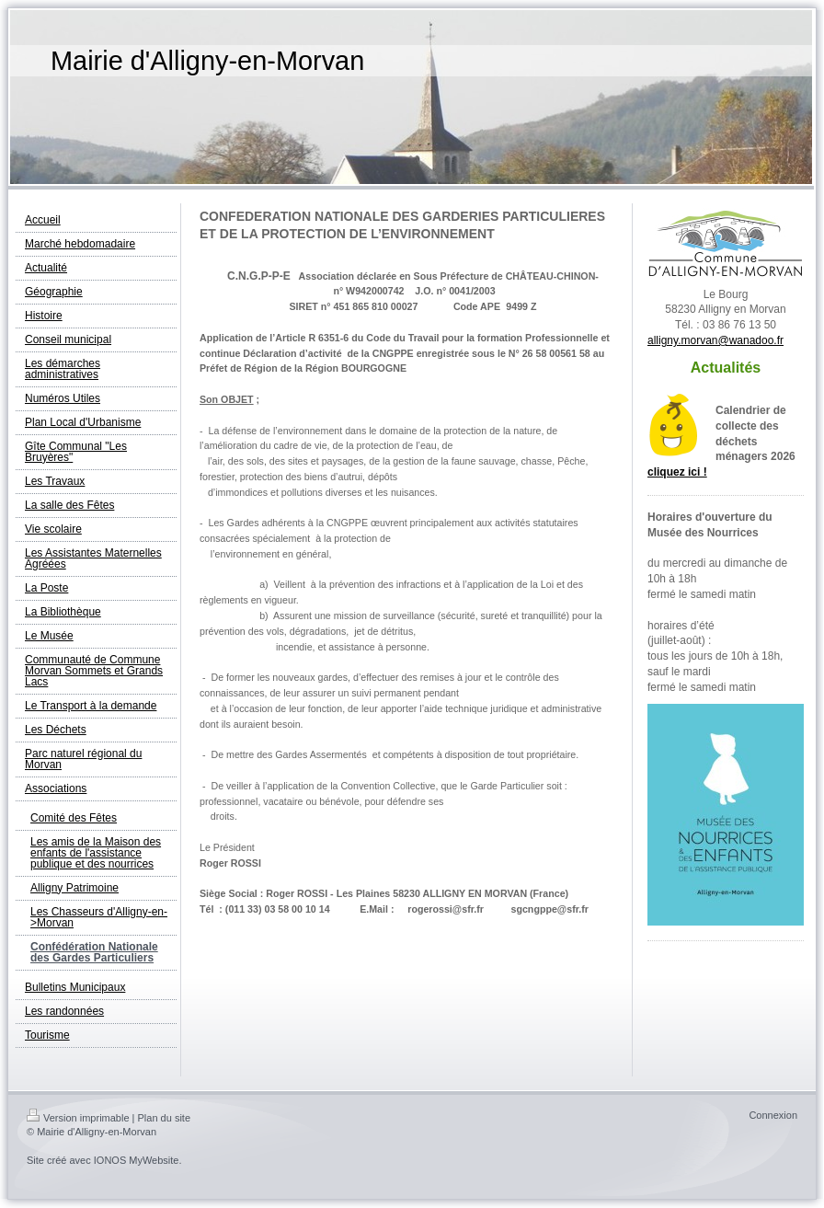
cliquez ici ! (677, 472)
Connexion (773, 1115)
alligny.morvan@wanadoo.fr (715, 340)
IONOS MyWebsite (136, 1160)
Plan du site (164, 1117)
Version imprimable (78, 1117)
